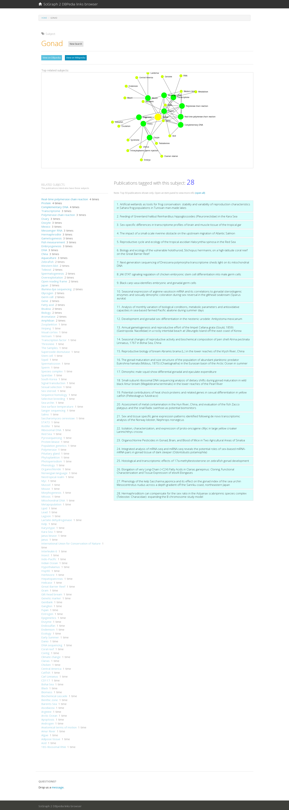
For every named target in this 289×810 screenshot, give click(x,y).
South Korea (49, 378)
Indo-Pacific (48, 558)
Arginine (46, 711)
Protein (46, 202)
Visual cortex (49, 331)
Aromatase (48, 315)
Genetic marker (51, 597)
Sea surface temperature (57, 405)
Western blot (49, 265)
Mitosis (46, 495)
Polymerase (49, 448)
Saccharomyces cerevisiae (58, 417)
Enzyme (46, 621)
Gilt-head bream (51, 593)
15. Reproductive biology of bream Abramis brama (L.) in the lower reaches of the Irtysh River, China (180, 350)
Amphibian (47, 319)
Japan (44, 284)
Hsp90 (45, 570)
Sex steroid (48, 390)
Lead (44, 511)
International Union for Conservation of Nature (71, 542)
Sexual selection (51, 386)
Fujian (45, 609)
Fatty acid (47, 304)
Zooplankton (49, 323)
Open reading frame (54, 280)
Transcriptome (50, 210)
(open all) (200, 192)
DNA (44, 249)
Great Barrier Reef (53, 585)
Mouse (45, 488)
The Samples (49, 347)
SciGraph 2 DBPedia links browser (68, 4)
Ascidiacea (47, 707)
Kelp (44, 523)
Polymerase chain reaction (58, 214)
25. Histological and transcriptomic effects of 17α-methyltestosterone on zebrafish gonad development (183, 460)
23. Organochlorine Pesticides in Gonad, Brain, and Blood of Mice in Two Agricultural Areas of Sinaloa (181, 439)
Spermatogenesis (52, 272)
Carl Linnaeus (49, 675)
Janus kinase (49, 535)
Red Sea (46, 433)
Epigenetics (48, 617)
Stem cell (47, 355)
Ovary (45, 218)
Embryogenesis (51, 245)
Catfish (45, 671)
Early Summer (50, 636)
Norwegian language (54, 472)
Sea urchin (47, 402)
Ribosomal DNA (51, 429)
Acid (43, 742)
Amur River (48, 730)
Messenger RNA (51, 229)
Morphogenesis (51, 491)
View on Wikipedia (75, 57)
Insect (45, 554)
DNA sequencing (51, 644)
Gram (44, 589)
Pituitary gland (50, 452)
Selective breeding (53, 398)
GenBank (47, 601)
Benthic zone (49, 699)
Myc (43, 480)
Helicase (46, 581)
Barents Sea (49, 703)
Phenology (48, 464)
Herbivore (47, 574)
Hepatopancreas (52, 578)
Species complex (52, 370)
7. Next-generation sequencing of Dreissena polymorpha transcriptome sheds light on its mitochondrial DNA (183, 263)
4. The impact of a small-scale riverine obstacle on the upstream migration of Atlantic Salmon (176, 232)
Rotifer (45, 425)
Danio (45, 640)
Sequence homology (54, 394)
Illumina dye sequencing (56, 288)
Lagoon (46, 515)
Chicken (46, 664)
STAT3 (45, 421)
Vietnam (46, 335)
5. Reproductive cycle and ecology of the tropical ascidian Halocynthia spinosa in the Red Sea (176, 241)
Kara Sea (47, 531)
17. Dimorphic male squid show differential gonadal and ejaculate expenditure (166, 371)
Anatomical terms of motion (59, 726)
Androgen (47, 722)
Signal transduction (53, 382)
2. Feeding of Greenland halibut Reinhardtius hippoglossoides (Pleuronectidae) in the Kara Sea (177, 215)
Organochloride (51, 468)
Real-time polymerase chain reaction (64, 198)
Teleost (46, 268)
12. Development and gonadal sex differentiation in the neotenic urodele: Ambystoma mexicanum (179, 318)
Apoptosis (47, 718)
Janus (44, 538)
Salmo (45, 413)
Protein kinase (50, 441)
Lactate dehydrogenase (56, 519)
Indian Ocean (49, 562)
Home (44, 18)
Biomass (46, 691)
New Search (76, 43)
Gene (44, 300)
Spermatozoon (50, 362)
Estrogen (47, 613)
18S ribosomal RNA (53, 746)
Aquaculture (48, 257)
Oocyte (46, 222)
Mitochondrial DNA (53, 499)
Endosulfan (48, 625)
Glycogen (47, 292)
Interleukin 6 (49, 550)
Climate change (51, 656)
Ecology (46, 632)
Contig (45, 652)
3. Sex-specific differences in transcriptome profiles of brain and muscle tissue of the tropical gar (179, 224)
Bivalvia (46, 308)
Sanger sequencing (53, 409)
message (58, 786)
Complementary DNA (54, 206)
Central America (51, 668)
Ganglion (46, 605)
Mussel (45, 484)
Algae (44, 734)
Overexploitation (52, 276)
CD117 (45, 679)
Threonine (47, 343)
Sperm (45, 366)
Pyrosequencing (51, 437)
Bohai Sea (47, 683)
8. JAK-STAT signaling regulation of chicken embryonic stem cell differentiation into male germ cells (179, 273)
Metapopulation (51, 503)
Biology (46, 312)
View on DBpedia (52, 57)
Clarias (45, 660)
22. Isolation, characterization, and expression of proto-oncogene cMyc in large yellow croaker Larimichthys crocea (177, 429)
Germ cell (47, 296)
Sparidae (46, 374)
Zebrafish (47, 261)
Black (44, 687)
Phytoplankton (50, 456)
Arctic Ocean (49, 714)
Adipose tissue (50, 738)
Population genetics (54, 445)
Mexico (45, 225)
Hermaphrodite (51, 233)
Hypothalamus (50, 566)
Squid (44, 358)
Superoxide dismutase (55, 351)
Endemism (48, 628)
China (44, 253)
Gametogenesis (51, 237)
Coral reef (47, 648)
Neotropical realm (52, 476)
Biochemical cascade (54, 695)
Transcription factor (54, 339)
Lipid (44, 507)
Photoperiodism (51, 460)
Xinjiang (46, 327)
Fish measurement (53, 241)
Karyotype (48, 527)
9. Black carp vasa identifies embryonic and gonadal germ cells (156, 282)
